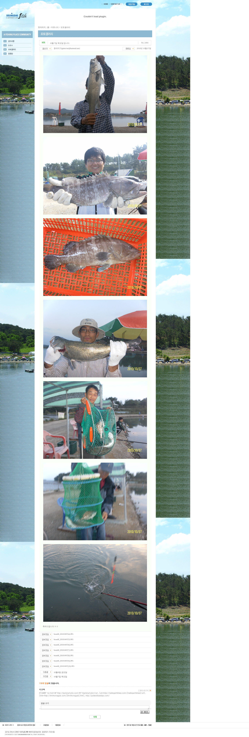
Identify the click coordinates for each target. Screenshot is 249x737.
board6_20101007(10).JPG (64, 666)
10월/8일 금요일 (60, 672)
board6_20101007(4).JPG (63, 634)
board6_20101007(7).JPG (63, 650)
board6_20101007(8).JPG (63, 655)
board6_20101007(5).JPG (63, 639)
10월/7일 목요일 (60, 677)
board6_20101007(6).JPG (63, 645)
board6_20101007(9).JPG (63, 661)
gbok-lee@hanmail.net (70, 48)
